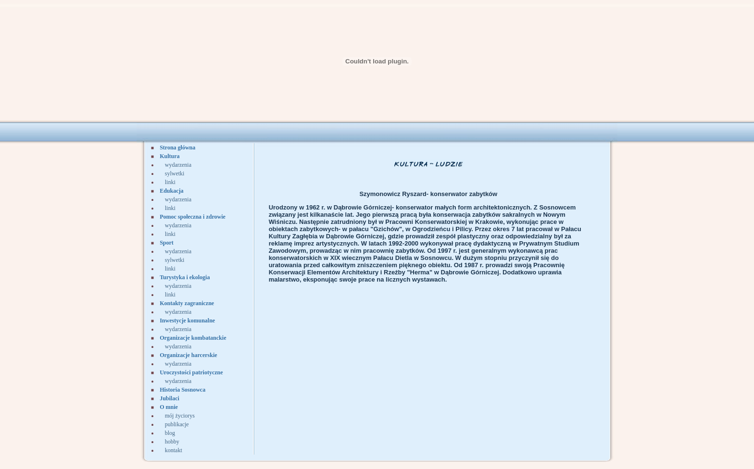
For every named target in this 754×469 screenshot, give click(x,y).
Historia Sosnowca (182, 389)
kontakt (173, 450)
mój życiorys (180, 415)
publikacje (177, 424)
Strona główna (177, 147)
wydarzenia (178, 164)
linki (170, 182)
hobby (172, 441)
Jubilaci (169, 398)
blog (170, 433)
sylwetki (175, 173)
